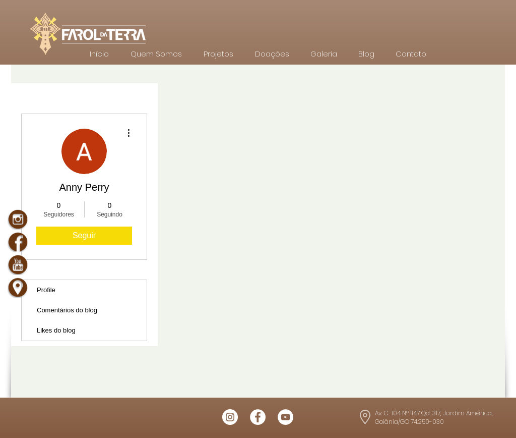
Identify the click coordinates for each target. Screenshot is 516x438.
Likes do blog (56, 330)
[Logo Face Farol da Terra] (258, 417)
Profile (46, 290)
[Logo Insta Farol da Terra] (230, 417)
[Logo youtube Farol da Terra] (285, 417)
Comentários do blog (67, 310)
